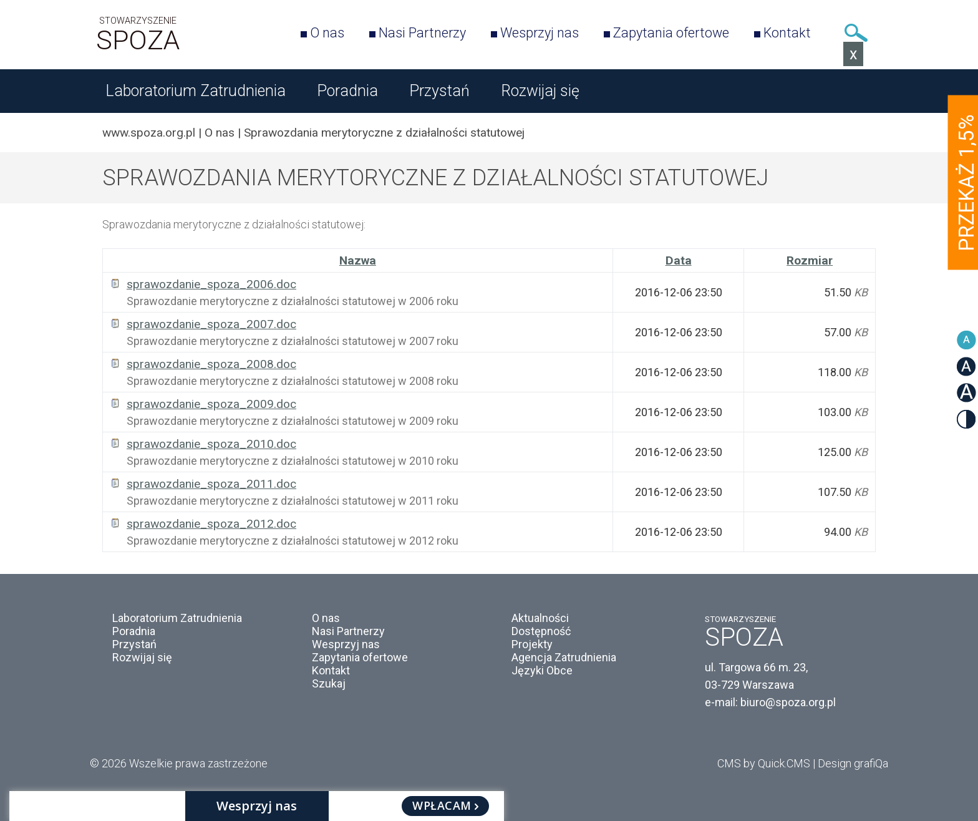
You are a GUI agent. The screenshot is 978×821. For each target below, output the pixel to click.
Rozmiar (810, 260)
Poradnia (347, 91)
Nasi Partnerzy (422, 33)
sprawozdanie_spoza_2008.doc (211, 364)
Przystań (439, 91)
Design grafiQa (853, 763)
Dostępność (541, 631)
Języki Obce (542, 670)
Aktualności (540, 617)
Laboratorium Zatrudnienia (195, 91)
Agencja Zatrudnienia (563, 657)
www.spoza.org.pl (148, 132)
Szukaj (856, 33)
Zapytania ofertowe (671, 33)
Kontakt (787, 33)
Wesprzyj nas (539, 33)
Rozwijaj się (540, 91)
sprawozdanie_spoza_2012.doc (211, 524)
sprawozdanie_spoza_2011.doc (211, 484)
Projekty (532, 644)
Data (679, 260)
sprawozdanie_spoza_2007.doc (211, 324)
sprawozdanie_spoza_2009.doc (211, 404)
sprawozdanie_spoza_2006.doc (211, 284)
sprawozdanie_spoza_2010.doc (211, 444)
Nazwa (357, 260)
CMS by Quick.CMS (763, 763)
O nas (327, 33)
